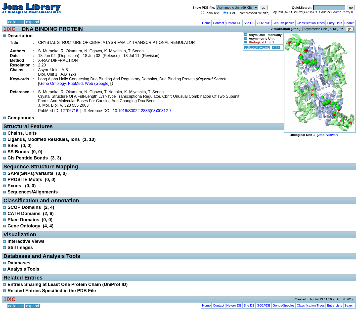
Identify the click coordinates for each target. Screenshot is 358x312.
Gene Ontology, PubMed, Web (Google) (74, 83)
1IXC (9, 29)
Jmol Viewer (327, 135)
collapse (15, 22)
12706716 (69, 111)
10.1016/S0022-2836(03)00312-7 (142, 111)
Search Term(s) (342, 12)
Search (349, 23)
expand (32, 22)
